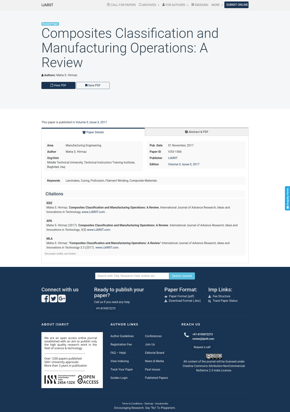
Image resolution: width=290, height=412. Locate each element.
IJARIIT (47, 5)
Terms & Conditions (132, 403)
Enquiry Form (287, 198)
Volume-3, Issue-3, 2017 (91, 122)
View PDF (58, 85)
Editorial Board (154, 353)
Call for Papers (121, 5)
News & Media (154, 361)
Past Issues (152, 369)
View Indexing (119, 361)
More (216, 5)
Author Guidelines (122, 336)
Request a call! (202, 347)
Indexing (199, 5)
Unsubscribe (161, 403)
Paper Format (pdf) (181, 296)
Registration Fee (121, 344)
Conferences (153, 336)
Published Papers (156, 378)
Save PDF (93, 85)
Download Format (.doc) (185, 300)
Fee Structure (221, 296)
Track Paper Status (225, 300)
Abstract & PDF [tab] (196, 132)
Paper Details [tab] (93, 132)
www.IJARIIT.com (93, 212)
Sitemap (148, 403)
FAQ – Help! (118, 353)
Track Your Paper (121, 369)
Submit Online (237, 4)
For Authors (174, 5)
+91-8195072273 (105, 308)
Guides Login (119, 378)
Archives (148, 5)
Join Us (150, 344)
